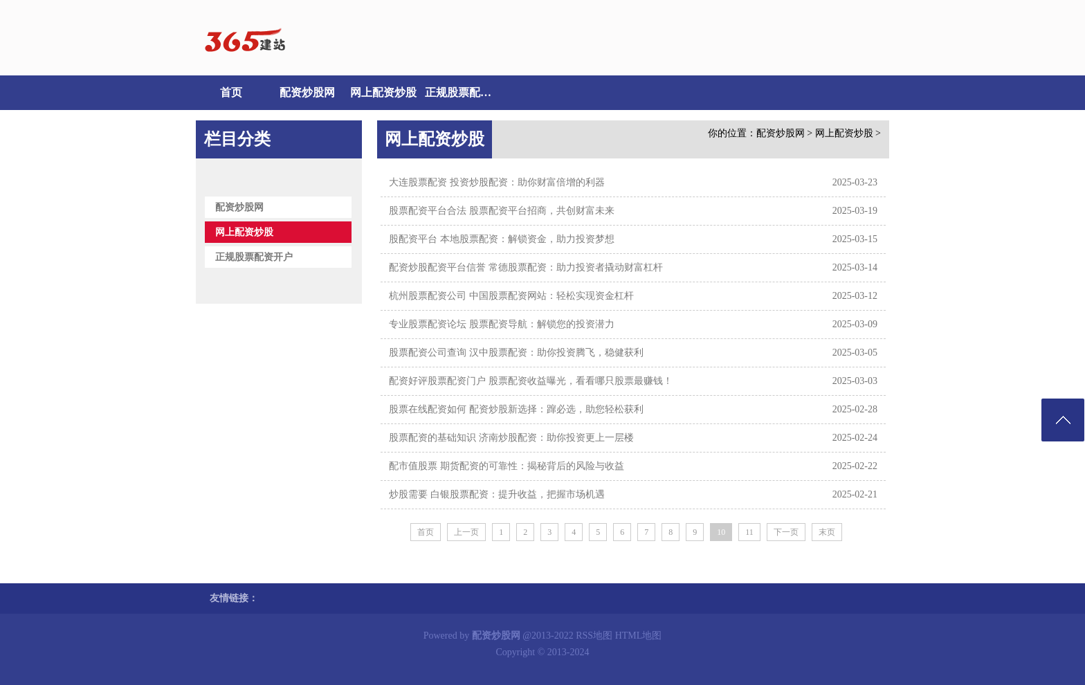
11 (749, 532)
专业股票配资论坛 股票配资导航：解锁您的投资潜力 (501, 324)
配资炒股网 (307, 92)
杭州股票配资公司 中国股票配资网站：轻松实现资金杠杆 (511, 296)
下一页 (786, 532)
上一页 (466, 532)
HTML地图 (638, 635)
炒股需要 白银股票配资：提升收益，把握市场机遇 (497, 494)
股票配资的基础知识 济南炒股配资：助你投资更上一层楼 (511, 437)
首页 (231, 92)
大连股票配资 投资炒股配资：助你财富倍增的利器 (497, 182)
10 (721, 532)
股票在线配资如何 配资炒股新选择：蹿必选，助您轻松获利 (516, 409)
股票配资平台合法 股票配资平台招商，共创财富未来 (501, 211)
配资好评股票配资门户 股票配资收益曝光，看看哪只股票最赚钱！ (531, 381)
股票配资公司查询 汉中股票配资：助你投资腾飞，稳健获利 (516, 352)
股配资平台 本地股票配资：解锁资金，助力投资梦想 (501, 239)
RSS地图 (594, 635)
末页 (827, 532)
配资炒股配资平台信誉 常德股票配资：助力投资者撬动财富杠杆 (526, 267)
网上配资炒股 (383, 92)
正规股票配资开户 (459, 92)
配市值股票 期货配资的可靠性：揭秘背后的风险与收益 (506, 466)
